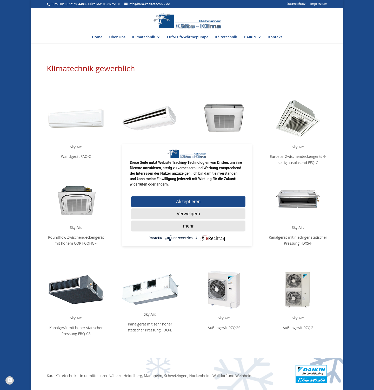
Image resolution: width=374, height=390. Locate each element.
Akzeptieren (188, 201)
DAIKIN (250, 37)
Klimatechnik (143, 37)
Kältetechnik (226, 37)
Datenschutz (296, 4)
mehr (188, 226)
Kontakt (275, 37)
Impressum (318, 4)
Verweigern (188, 213)
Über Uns (117, 37)
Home (97, 37)
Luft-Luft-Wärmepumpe (188, 37)
